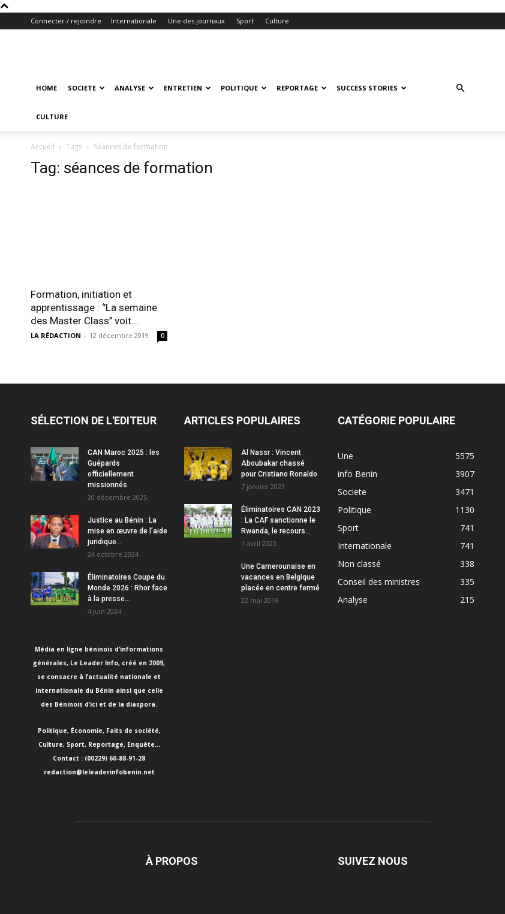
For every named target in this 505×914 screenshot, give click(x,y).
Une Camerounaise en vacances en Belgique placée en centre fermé (280, 577)
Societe (86, 87)
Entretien (187, 87)
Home (46, 87)
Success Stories (371, 87)
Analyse (134, 87)
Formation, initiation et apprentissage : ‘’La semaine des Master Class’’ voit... (94, 307)
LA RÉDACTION (56, 335)
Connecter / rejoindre (66, 20)
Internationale (134, 20)
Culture (277, 20)
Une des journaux (196, 20)
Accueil (43, 146)
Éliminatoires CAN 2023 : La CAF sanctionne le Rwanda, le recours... (280, 520)
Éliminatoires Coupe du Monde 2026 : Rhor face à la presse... (127, 588)
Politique (244, 87)
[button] (460, 88)
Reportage (301, 87)
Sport (245, 20)
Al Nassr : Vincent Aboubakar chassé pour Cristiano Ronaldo (279, 463)
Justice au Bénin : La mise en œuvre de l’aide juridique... (127, 531)
